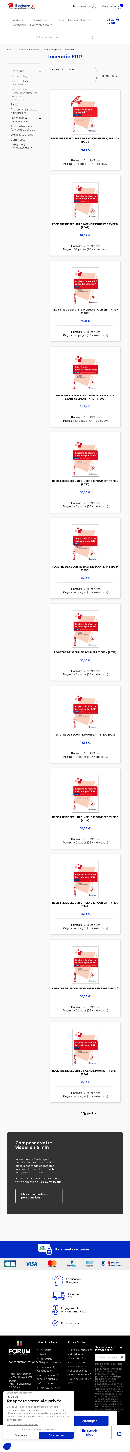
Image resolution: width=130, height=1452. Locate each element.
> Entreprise (44, 1349)
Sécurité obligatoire (22, 76)
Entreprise (18, 71)
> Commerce (45, 1383)
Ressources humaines (24, 92)
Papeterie (17, 96)
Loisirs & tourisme (22, 134)
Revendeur (18, 25)
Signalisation (18, 99)
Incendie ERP (20, 81)
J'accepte (90, 1421)
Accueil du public (22, 84)
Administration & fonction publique (23, 128)
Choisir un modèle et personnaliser (35, 1196)
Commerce (18, 139)
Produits (19, 20)
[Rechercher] (65, 37)
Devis (60, 20)
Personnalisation (79, 20)
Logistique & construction (19, 119)
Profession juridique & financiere (24, 111)
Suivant (90, 1113)
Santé (14, 104)
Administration (19, 89)
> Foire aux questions (80, 1349)
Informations (41, 20)
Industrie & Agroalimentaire (21, 146)
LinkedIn (119, 1433)
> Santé (41, 1354)
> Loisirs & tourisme (48, 1387)
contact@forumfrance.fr (20, 1362)
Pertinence (109, 76)
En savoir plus (89, 1432)
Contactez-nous (41, 25)
